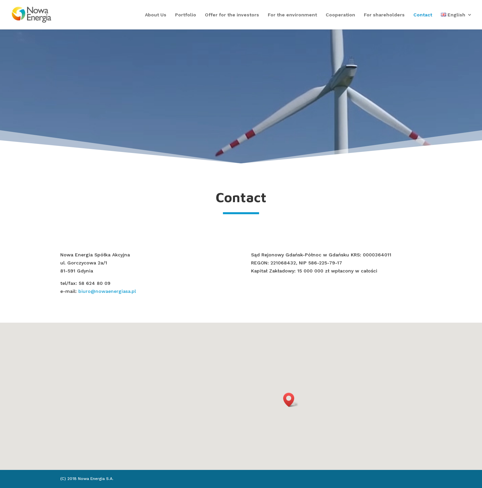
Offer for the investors (232, 14)
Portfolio (185, 14)
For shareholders (384, 14)
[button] (291, 400)
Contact (422, 14)
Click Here (241, 120)
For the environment (292, 14)
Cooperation (340, 14)
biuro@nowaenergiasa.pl (107, 291)
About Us (155, 14)
